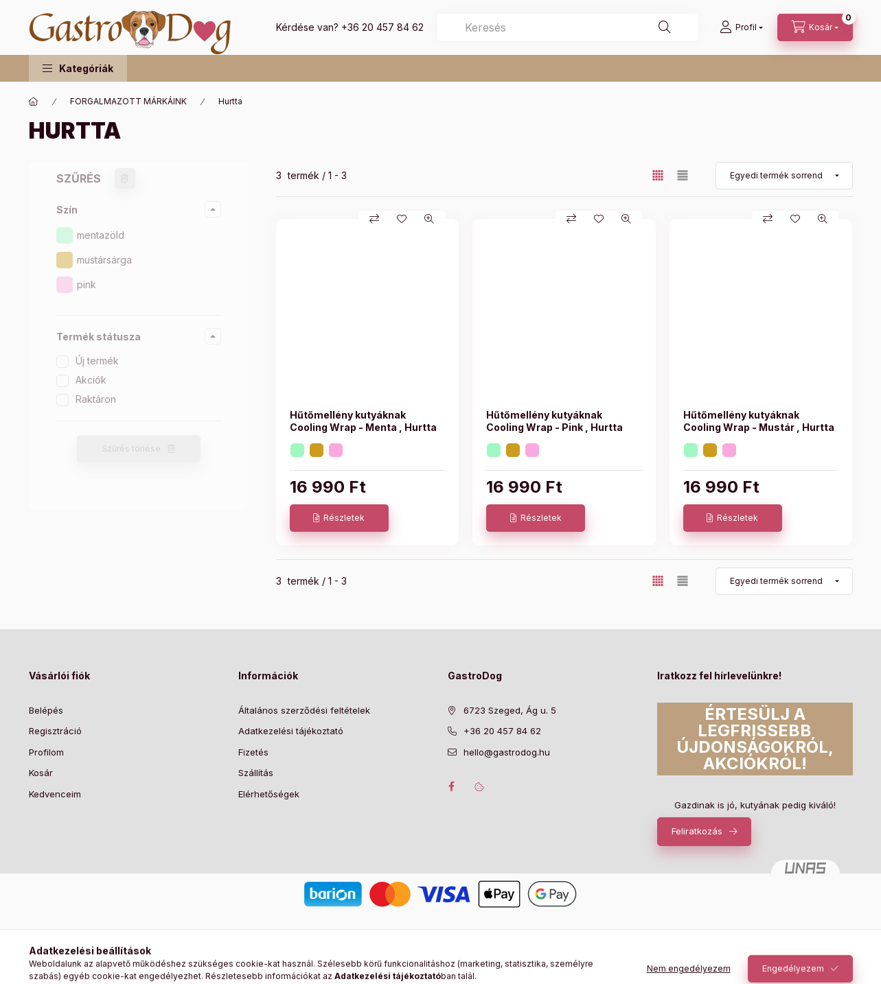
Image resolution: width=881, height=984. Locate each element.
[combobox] (567, 27)
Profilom (46, 752)
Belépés (46, 710)
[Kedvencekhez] (401, 219)
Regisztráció (55, 730)
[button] (78, 68)
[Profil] (741, 27)
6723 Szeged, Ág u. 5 (510, 710)
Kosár (41, 772)
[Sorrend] (784, 175)
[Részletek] (339, 518)
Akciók (91, 380)
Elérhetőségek (268, 793)
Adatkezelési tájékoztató (290, 730)
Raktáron (96, 399)
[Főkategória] (33, 101)
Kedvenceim (55, 793)
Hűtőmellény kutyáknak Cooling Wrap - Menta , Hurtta (363, 421)
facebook (452, 786)
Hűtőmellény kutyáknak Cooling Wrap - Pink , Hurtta (554, 421)
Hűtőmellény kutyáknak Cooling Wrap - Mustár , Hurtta (758, 421)
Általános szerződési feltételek (304, 710)
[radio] (682, 175)
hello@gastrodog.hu (507, 752)
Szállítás (255, 772)
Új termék (97, 360)
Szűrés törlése (131, 448)
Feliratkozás (697, 830)
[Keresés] (665, 27)
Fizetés (253, 752)
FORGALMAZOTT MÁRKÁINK (128, 101)
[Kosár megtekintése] (815, 27)
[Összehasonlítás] (374, 219)
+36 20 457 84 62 (382, 27)
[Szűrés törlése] (125, 178)
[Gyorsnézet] (429, 219)
